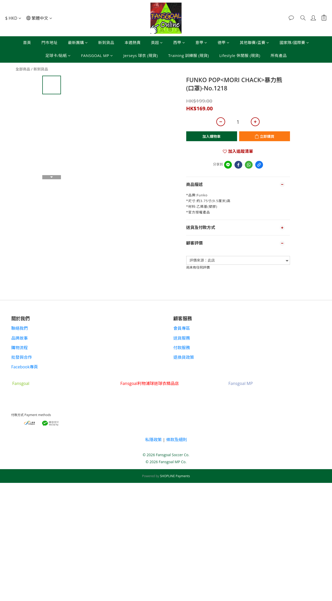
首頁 (27, 42)
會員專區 (182, 328)
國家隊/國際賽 (294, 42)
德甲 (224, 42)
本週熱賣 (133, 42)
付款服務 (182, 347)
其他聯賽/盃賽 (254, 42)
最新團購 (78, 42)
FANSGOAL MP (97, 55)
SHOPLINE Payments (175, 476)
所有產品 (279, 55)
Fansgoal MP (241, 384)
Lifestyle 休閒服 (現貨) (239, 55)
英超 (157, 42)
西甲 (179, 42)
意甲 (201, 42)
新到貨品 (106, 42)
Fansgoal (21, 384)
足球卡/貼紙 (58, 55)
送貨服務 (182, 338)
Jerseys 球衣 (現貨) (140, 55)
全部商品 (23, 69)
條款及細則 (176, 439)
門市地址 (50, 42)
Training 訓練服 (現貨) (188, 55)
